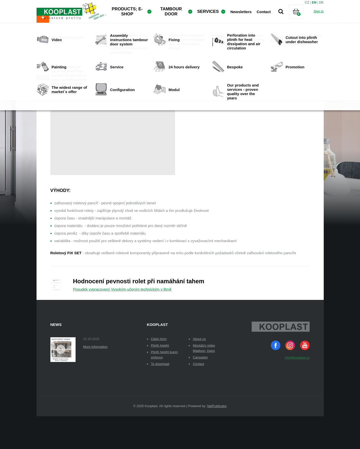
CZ (307, 2)
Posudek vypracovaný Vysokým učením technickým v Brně (122, 322)
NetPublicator (217, 439)
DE (321, 2)
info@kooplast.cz (297, 390)
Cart (300, 17)
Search (280, 11)
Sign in (319, 11)
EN (314, 2)
